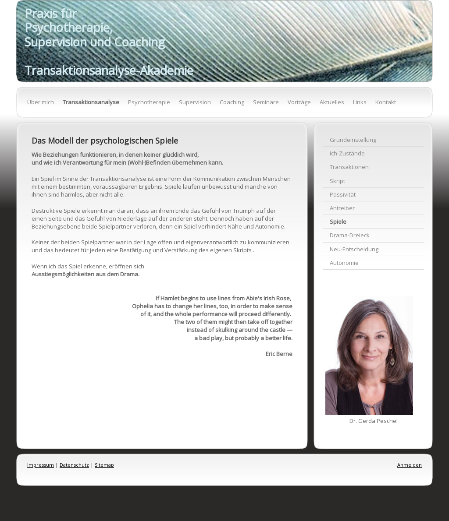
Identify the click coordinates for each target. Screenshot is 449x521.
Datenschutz (74, 464)
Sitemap (104, 464)
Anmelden (409, 464)
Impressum (40, 464)
